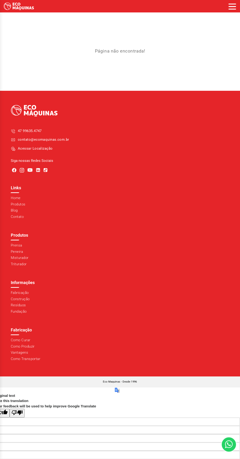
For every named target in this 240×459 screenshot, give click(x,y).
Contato (17, 217)
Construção (20, 299)
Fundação (19, 311)
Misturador (20, 258)
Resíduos (18, 305)
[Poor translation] (17, 413)
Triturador (19, 264)
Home (16, 198)
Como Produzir (23, 346)
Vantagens (19, 352)
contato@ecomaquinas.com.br (43, 139)
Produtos (18, 204)
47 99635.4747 (30, 131)
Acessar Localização (35, 148)
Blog (14, 210)
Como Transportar (25, 359)
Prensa (16, 245)
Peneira (17, 252)
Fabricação (20, 293)
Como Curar (20, 340)
